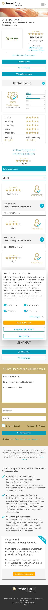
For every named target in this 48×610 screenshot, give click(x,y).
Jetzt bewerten (24, 61)
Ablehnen (24, 336)
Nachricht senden (24, 433)
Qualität (7, 117)
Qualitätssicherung (26, 598)
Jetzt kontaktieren (24, 74)
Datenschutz (38, 598)
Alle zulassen (24, 322)
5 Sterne (28, 93)
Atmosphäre (9, 132)
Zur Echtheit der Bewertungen (24, 55)
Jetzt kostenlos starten (24, 574)
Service (7, 129)
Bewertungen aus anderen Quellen (36, 49)
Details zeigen (34, 316)
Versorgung (9, 125)
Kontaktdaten (29, 83)
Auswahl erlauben (24, 329)
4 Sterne (28, 97)
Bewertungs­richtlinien (11, 598)
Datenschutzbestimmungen (26, 439)
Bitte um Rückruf (13, 426)
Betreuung (8, 121)
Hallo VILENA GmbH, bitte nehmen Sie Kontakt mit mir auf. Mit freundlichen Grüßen (24, 388)
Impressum (24, 600)
